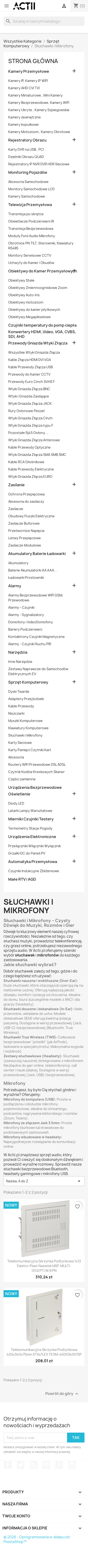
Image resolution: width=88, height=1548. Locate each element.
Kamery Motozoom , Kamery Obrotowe (39, 132)
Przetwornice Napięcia (26, 530)
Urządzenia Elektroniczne (32, 836)
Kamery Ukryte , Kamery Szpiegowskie (38, 110)
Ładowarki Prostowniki (26, 577)
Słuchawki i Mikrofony (25, 735)
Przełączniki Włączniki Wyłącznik (34, 846)
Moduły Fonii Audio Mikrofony (31, 236)
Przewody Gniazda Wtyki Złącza (37, 343)
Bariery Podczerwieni (25, 629)
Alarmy (14, 586)
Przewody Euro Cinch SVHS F (31, 381)
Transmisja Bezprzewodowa (30, 228)
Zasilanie (16, 484)
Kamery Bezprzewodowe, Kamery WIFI (38, 102)
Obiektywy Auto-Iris (24, 295)
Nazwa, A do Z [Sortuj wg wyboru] (44, 1181)
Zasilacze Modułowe (24, 545)
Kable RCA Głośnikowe (26, 462)
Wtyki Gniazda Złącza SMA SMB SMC (37, 454)
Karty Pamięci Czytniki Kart (29, 750)
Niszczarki (16, 713)
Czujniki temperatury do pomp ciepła (42, 325)
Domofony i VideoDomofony (30, 622)
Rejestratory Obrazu (27, 140)
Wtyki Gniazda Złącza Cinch (30, 418)
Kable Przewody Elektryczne (31, 469)
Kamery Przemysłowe (28, 71)
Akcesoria (16, 757)
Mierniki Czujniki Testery (31, 819)
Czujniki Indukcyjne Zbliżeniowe (33, 871)
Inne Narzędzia (20, 661)
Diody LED (16, 803)
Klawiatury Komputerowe (28, 728)
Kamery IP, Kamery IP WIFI (28, 80)
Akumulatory (18, 563)
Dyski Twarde (18, 691)
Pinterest (59, 1465)
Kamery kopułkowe (23, 124)
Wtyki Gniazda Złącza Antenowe (34, 440)
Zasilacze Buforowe (24, 523)
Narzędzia (17, 652)
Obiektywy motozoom (25, 302)
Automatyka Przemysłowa (32, 861)
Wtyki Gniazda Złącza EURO (30, 476)
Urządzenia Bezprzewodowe (35, 787)
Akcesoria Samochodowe (28, 181)
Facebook (7, 1465)
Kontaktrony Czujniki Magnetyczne (36, 636)
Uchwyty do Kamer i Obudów (31, 262)
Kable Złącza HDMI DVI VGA (29, 359)
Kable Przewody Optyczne (29, 447)
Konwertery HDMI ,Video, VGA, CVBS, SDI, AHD (42, 334)
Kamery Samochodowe (26, 196)
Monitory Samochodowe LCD (31, 189)
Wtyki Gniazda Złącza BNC (29, 389)
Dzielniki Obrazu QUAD (26, 156)
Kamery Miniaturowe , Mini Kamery (35, 95)
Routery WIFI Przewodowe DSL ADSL (37, 764)
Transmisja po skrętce (26, 214)
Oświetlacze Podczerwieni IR (31, 221)
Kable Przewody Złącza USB (30, 367)
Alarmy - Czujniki (21, 607)
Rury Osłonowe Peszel (26, 411)
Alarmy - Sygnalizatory (26, 614)
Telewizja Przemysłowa (30, 204)
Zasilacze (15, 509)
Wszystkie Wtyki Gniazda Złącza (34, 352)
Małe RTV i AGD (22, 879)
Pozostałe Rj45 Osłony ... (28, 432)
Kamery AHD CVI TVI (24, 88)
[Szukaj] (44, 21)
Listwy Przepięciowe (24, 538)
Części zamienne (22, 779)
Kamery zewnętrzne (24, 117)
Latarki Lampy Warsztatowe (30, 810)
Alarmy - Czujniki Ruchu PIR (29, 644)
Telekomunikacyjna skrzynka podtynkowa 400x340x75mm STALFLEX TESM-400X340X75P (44, 1352)
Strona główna (33, 61)
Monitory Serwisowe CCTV (29, 255)
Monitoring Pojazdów (27, 172)
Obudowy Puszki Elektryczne (31, 516)
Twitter (20, 1465)
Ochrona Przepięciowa (26, 494)
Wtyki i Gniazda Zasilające (28, 396)
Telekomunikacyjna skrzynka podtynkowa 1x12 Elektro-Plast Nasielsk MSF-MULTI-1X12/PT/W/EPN (44, 1266)
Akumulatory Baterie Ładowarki (37, 553)
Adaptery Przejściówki (26, 699)
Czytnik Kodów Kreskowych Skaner (36, 772)
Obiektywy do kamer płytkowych (34, 309)
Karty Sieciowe (20, 742)
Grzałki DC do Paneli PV (26, 853)
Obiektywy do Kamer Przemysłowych (42, 271)
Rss (33, 1465)
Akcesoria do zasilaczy (26, 501)
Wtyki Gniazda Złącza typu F (30, 425)
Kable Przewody (21, 706)
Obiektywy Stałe (21, 280)
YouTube (46, 1465)
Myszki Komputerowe (25, 720)
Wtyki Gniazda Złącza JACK (30, 403)
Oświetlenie (19, 794)
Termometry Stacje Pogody (30, 828)
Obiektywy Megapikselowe (29, 317)
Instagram (72, 1465)
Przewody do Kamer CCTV (29, 374)
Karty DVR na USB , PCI (26, 149)
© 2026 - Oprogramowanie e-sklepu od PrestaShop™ (37, 1539)
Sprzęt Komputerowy (28, 682)
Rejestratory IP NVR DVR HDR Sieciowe (38, 164)
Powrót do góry (62, 1394)
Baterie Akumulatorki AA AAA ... (32, 570)
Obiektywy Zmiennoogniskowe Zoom (37, 287)
